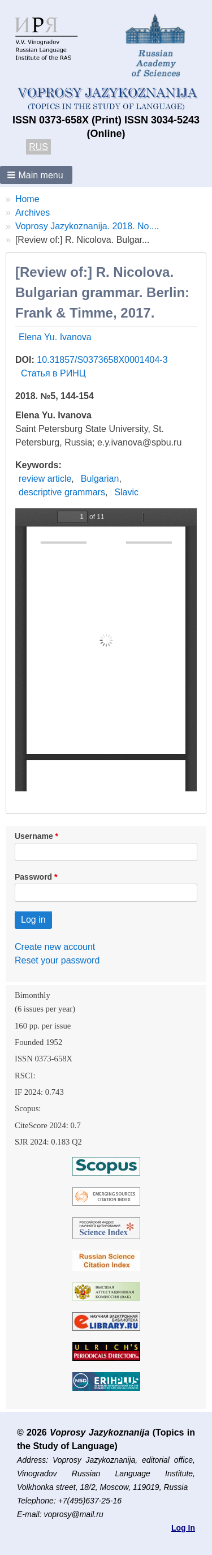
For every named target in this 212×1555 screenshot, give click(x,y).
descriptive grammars (62, 492)
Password (33, 876)
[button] (36, 175)
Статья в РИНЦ (53, 373)
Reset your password (57, 960)
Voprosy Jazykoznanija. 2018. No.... (87, 226)
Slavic (126, 492)
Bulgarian (100, 478)
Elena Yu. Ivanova (55, 337)
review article (45, 478)
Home (27, 199)
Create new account (55, 947)
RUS (38, 147)
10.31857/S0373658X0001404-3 (102, 360)
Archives (32, 212)
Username (34, 836)
